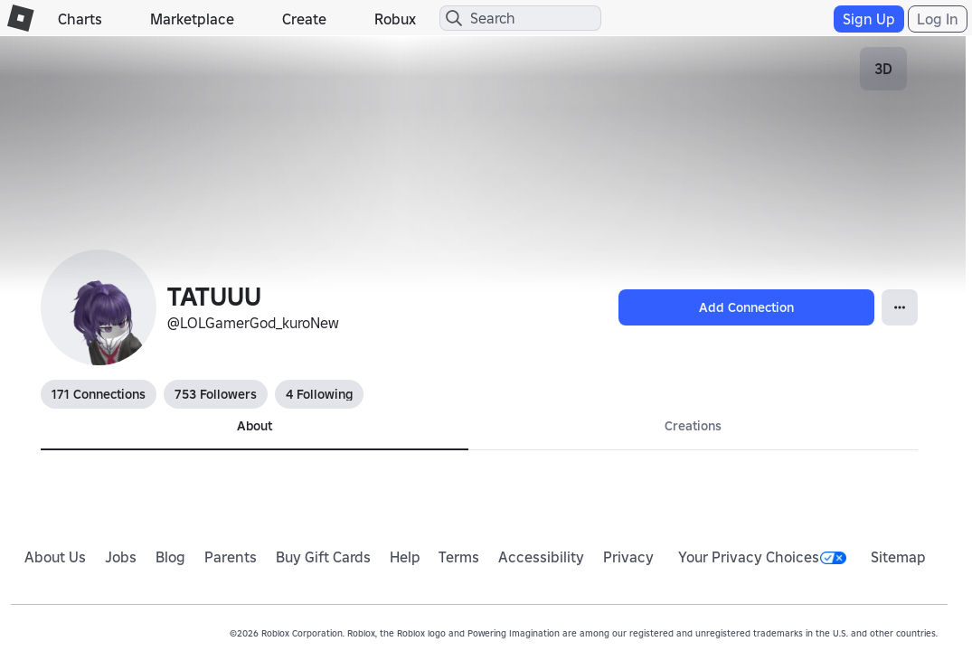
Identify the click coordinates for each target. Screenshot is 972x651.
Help (405, 557)
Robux (395, 19)
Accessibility (541, 557)
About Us (55, 557)
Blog (170, 557)
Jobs (121, 557)
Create (304, 19)
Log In (937, 19)
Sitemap (898, 557)
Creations (693, 426)
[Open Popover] (900, 307)
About (254, 426)
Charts (80, 19)
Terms (459, 557)
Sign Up (869, 19)
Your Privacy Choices (762, 557)
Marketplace (192, 19)
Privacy (628, 557)
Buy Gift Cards (323, 557)
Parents (230, 557)
